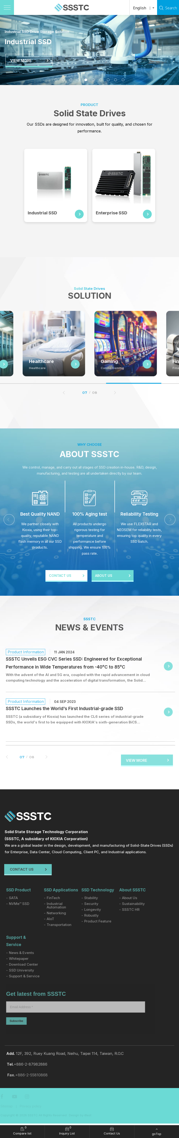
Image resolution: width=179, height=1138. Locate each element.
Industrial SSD (43, 213)
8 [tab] (108, 79)
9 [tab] (115, 79)
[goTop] (156, 1131)
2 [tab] (63, 79)
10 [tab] (123, 79)
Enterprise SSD (113, 213)
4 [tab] (78, 79)
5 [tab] (85, 79)
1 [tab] (56, 79)
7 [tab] (100, 79)
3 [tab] (70, 79)
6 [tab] (93, 79)
